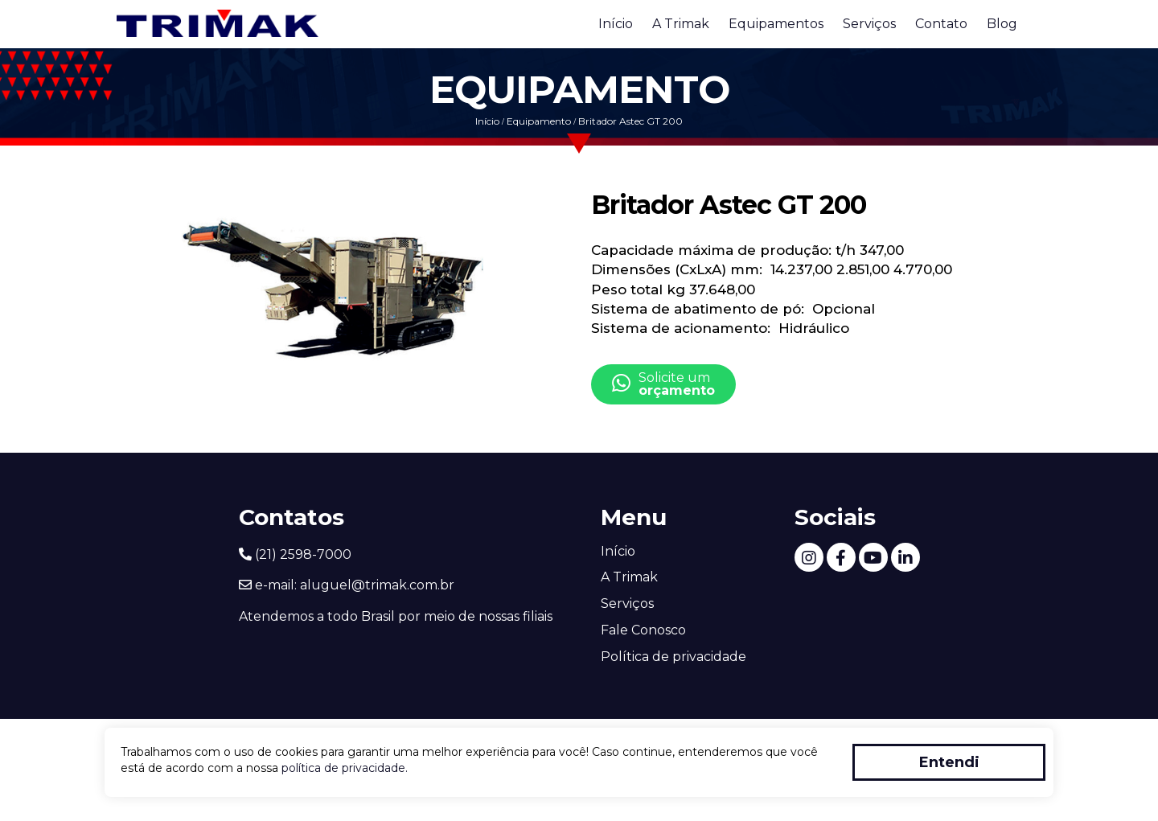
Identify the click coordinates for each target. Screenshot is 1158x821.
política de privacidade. (344, 768)
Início (615, 23)
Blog (1002, 23)
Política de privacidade (673, 656)
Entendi (949, 762)
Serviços (869, 23)
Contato (941, 23)
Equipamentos (776, 23)
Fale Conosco (643, 630)
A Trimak (680, 23)
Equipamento (539, 121)
